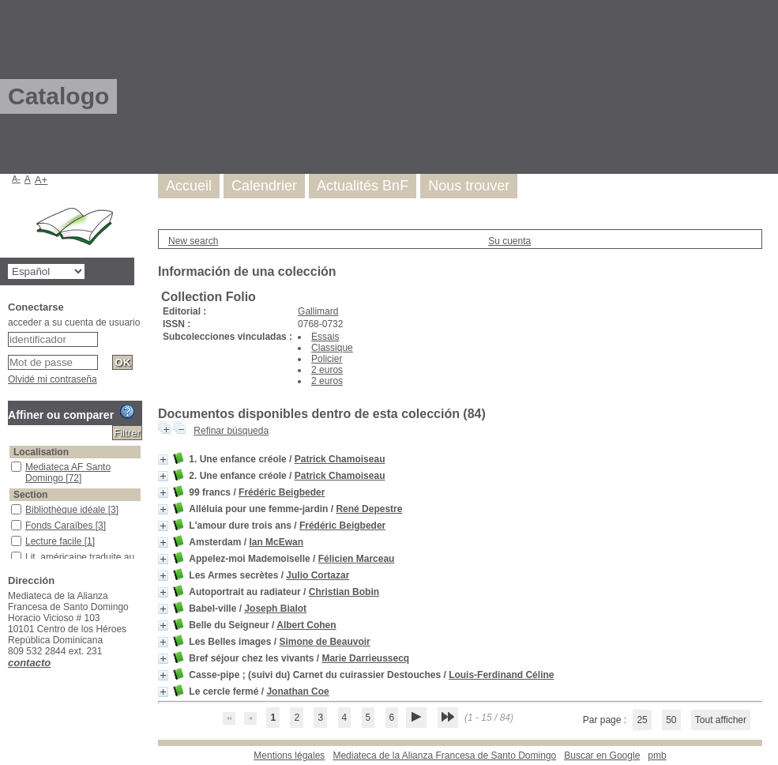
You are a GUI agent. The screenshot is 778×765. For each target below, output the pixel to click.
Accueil (189, 186)
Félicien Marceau (356, 558)
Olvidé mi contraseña (52, 379)
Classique (332, 347)
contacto (29, 663)
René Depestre (369, 508)
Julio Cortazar (317, 575)
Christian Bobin (344, 591)
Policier (326, 358)
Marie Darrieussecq (365, 658)
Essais (325, 336)
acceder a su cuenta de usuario (74, 322)
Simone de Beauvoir (324, 641)
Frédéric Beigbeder (282, 492)
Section (30, 494)
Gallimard (318, 311)
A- (16, 178)
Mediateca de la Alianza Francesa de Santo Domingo (444, 755)
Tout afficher (720, 719)
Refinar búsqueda (231, 430)
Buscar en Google (602, 755)
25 (642, 719)
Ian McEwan (276, 542)
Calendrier (264, 186)
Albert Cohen (306, 625)
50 (671, 719)
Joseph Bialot (275, 608)
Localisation (41, 452)
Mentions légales (289, 755)
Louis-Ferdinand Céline (501, 674)
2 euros (327, 369)
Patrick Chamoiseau (340, 459)
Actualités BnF (362, 186)
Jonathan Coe (297, 691)
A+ (41, 180)
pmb (657, 755)
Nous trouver (468, 186)
